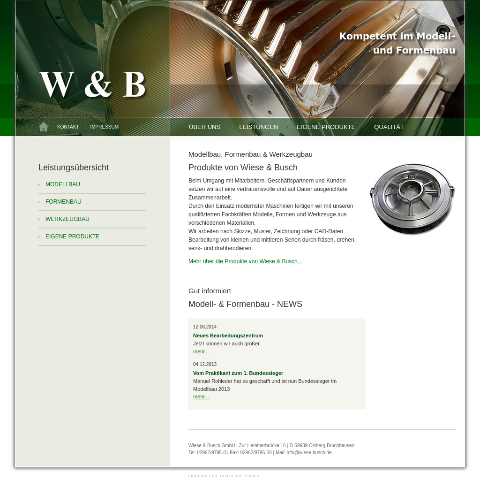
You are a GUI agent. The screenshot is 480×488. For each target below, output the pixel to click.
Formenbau (63, 201)
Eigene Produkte (326, 126)
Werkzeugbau (67, 219)
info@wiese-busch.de (309, 452)
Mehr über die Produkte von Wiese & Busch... (245, 261)
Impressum (104, 127)
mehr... (201, 351)
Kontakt (68, 127)
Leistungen (258, 126)
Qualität (389, 126)
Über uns (204, 126)
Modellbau (62, 184)
